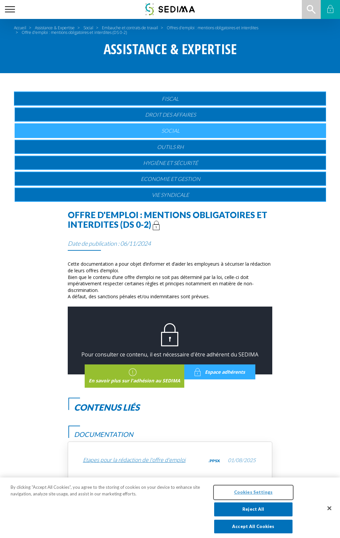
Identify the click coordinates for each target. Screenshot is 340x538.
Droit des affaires (170, 114)
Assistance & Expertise (55, 28)
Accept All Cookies (253, 529)
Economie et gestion (170, 179)
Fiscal (170, 98)
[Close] (329, 511)
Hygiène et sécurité (170, 163)
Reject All (253, 511)
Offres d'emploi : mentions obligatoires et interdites (212, 28)
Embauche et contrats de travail (130, 28)
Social (88, 28)
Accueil (20, 28)
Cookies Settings (253, 494)
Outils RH (170, 147)
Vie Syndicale (170, 195)
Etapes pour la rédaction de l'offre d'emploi (134, 460)
